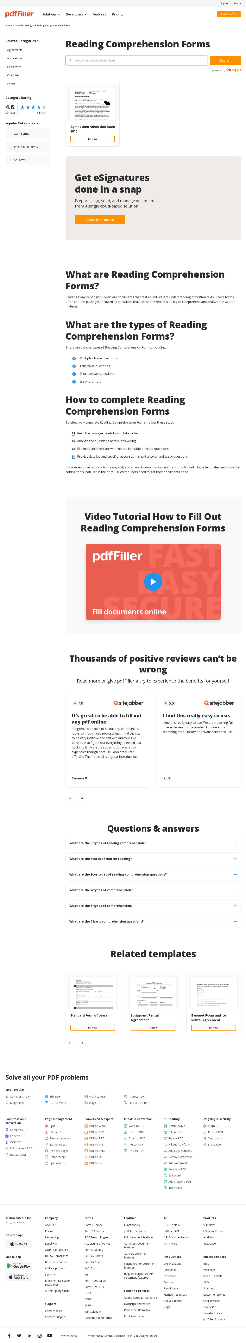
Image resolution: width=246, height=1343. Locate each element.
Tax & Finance (173, 1301)
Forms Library (93, 1225)
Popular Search (94, 1262)
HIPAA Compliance (56, 1256)
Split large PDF (59, 1163)
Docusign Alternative (137, 1304)
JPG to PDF (136, 1144)
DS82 (88, 1299)
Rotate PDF (175, 1138)
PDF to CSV (96, 1132)
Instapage (209, 1243)
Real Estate (171, 1288)
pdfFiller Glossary (214, 1319)
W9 (87, 1274)
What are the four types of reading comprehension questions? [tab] (153, 874)
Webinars (209, 1270)
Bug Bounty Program (145, 1335)
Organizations (172, 1263)
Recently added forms (98, 1318)
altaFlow (208, 1237)
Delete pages (176, 1126)
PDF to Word (58, 1103)
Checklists (13, 75)
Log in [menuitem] (237, 3)
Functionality (132, 1225)
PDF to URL (96, 1157)
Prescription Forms (26, 147)
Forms (11, 84)
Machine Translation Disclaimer (58, 1282)
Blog (206, 1263)
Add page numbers (180, 1150)
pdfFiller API (171, 1231)
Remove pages (59, 1150)
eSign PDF (95, 1103)
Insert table (175, 1188)
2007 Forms (21, 133)
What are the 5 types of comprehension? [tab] (153, 906)
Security (50, 1274)
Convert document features (136, 1255)
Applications (14, 58)
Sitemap (208, 1288)
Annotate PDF (177, 1169)
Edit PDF (55, 1096)
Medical (168, 1282)
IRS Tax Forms (94, 1256)
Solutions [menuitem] (49, 14)
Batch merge (58, 1157)
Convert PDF (18, 1136)
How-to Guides (212, 1313)
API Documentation (176, 1237)
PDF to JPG (96, 1144)
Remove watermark (180, 1157)
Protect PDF (136, 1096)
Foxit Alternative (134, 1316)
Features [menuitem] (99, 14)
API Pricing (170, 1243)
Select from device (100, 220)
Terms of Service (68, 1336)
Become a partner (56, 1262)
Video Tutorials (212, 1276)
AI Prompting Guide (57, 1291)
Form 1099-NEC (95, 1287)
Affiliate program (55, 1268)
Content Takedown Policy (118, 1335)
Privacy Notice (95, 1335)
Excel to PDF (137, 1138)
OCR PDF (16, 1142)
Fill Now (92, 139)
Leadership (52, 1237)
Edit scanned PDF (21, 1148)
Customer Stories (214, 1294)
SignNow (209, 1225)
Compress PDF (19, 1096)
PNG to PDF (136, 1150)
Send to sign (216, 1138)
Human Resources (175, 1294)
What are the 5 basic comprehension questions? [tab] (153, 921)
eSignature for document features (139, 1265)
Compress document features (137, 1245)
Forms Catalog (94, 1250)
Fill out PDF (175, 1132)
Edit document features (139, 1237)
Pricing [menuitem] (117, 14)
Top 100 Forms (94, 1231)
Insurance (170, 1276)
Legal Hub (51, 1243)
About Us (51, 1225)
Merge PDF (17, 1103)
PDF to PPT (96, 1138)
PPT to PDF (136, 1132)
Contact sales (53, 1311)
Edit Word (174, 1175)
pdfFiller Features (135, 1231)
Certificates (14, 67)
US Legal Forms (213, 1231)
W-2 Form (91, 1268)
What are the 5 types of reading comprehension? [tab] (153, 843)
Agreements (14, 50)
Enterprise (170, 1270)
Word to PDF (97, 1096)
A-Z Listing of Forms (97, 1243)
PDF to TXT (96, 1163)
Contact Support (55, 1317)
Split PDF (55, 1126)
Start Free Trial (229, 14)
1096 (88, 1305)
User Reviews (211, 1301)
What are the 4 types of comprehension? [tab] (153, 890)
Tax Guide (209, 1307)
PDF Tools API (173, 1225)
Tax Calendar (93, 1311)
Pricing (49, 1231)
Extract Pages (58, 1144)
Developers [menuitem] (74, 14)
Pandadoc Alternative (137, 1310)
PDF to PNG (97, 1150)
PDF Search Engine (96, 1237)
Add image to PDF (180, 1181)
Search (225, 60)
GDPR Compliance (56, 1250)
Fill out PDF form (139, 1103)
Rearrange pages (60, 1138)
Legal (167, 1307)
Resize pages (18, 1154)
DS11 (88, 1293)
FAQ (206, 1282)
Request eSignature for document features (138, 1275)
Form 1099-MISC (95, 1280)
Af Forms (20, 160)
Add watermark (178, 1163)
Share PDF (214, 1144)
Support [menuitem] (225, 3)
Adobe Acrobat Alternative (140, 1297)
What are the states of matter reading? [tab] (153, 859)
